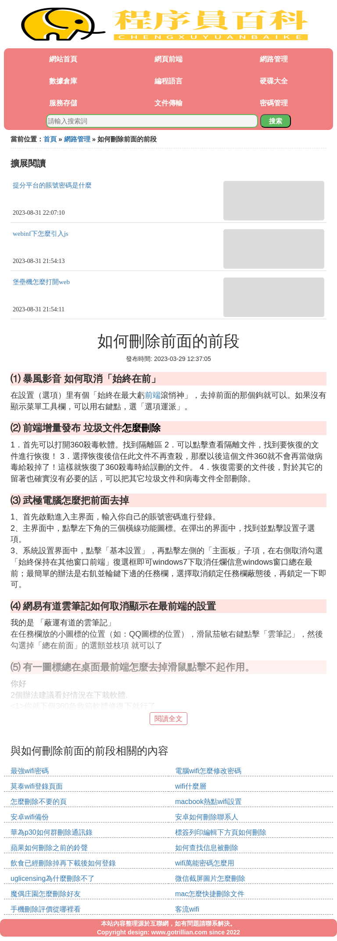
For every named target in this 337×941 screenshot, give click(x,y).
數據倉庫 (63, 81)
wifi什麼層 (190, 786)
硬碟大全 (274, 81)
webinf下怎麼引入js (40, 233)
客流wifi (187, 909)
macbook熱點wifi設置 (208, 801)
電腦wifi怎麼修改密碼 (208, 771)
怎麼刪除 (141, 427)
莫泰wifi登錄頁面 (37, 786)
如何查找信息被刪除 (206, 847)
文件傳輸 (168, 103)
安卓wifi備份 (30, 817)
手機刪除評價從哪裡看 (46, 909)
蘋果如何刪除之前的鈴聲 (49, 847)
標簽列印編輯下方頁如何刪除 (220, 832)
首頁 (50, 139)
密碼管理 (274, 103)
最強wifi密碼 (30, 771)
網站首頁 (63, 59)
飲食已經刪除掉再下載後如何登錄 (63, 863)
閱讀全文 (168, 718)
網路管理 (274, 59)
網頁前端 (168, 59)
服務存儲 (63, 103)
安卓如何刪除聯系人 (206, 817)
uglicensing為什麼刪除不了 (53, 878)
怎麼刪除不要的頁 (39, 801)
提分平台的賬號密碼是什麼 (52, 185)
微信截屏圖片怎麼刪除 (210, 878)
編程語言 (168, 81)
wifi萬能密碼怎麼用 (204, 863)
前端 (153, 395)
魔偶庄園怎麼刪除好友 (46, 894)
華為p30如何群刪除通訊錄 (52, 832)
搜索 (275, 121)
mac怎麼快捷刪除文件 (209, 894)
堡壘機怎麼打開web (41, 281)
